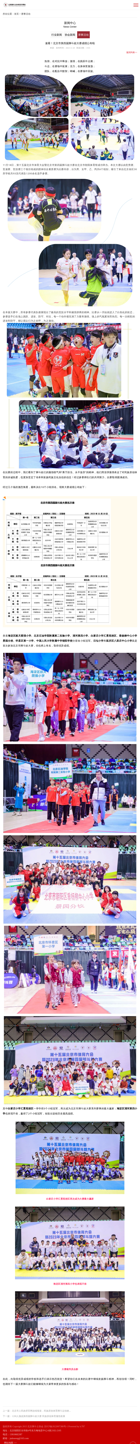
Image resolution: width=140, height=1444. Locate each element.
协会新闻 (71, 34)
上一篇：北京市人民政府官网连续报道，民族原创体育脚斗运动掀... (35, 1407)
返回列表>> (131, 50)
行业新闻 (57, 34)
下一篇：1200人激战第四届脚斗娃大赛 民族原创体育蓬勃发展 (32, 1411)
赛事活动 (85, 34)
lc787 (82, 1423)
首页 (18, 14)
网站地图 (9, 1439)
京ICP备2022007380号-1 (56, 1423)
